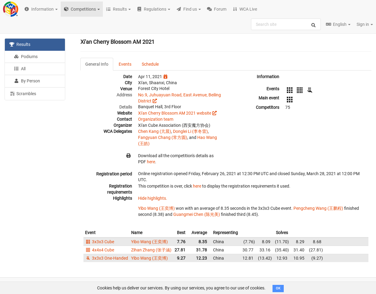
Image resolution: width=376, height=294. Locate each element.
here (151, 161)
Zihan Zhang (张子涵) (151, 249)
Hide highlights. (152, 198)
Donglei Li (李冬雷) (190, 131)
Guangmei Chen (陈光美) (196, 214)
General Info (96, 64)
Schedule (150, 64)
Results (19, 44)
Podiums (26, 56)
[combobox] (286, 24)
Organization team (155, 119)
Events (125, 64)
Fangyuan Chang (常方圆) (162, 137)
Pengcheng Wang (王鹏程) (318, 208)
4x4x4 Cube (99, 249)
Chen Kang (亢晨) (154, 131)
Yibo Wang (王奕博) (156, 208)
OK (278, 288)
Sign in (365, 24)
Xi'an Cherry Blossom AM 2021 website (174, 113)
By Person (27, 80)
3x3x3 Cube (99, 241)
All (19, 68)
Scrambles (22, 93)
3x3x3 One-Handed (106, 258)
